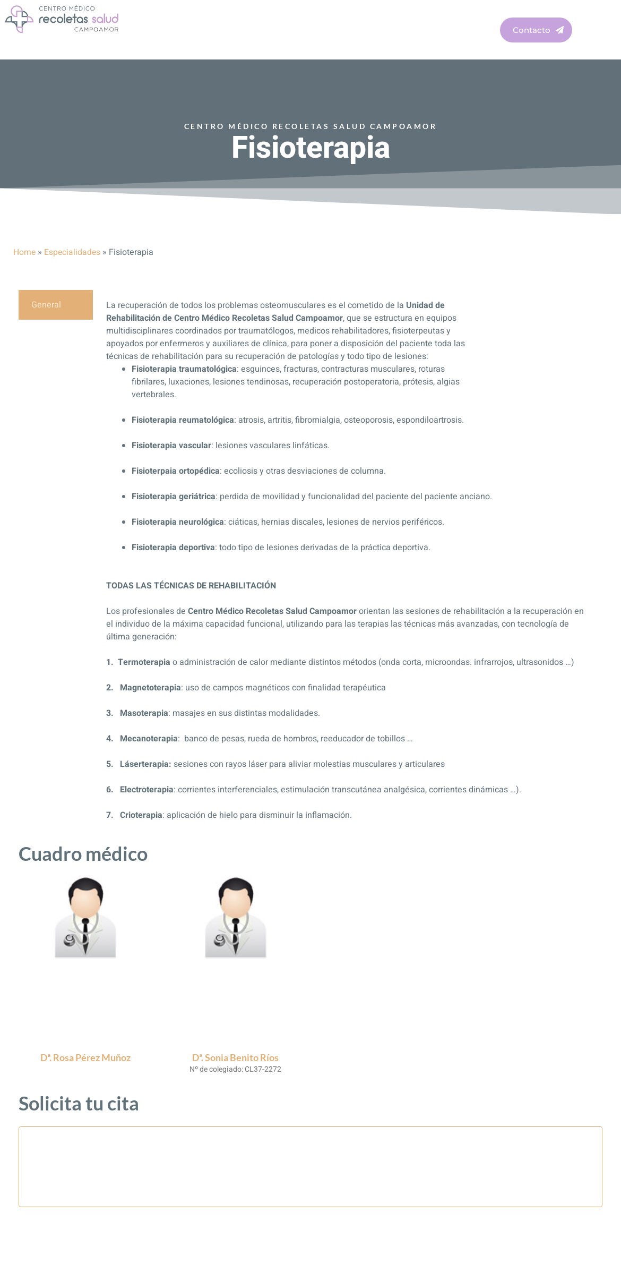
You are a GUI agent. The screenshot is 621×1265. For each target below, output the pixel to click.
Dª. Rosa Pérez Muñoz (85, 1057)
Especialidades (73, 252)
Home (24, 252)
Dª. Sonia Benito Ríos (235, 1057)
